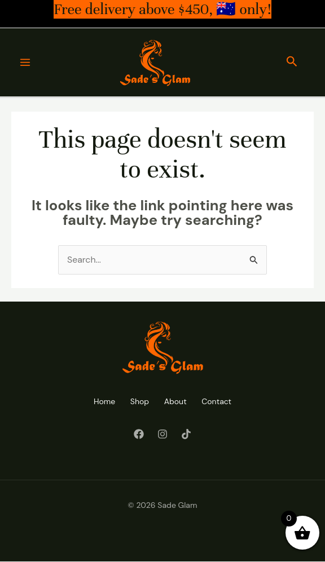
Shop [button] (138, 402)
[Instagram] (162, 434)
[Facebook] (139, 434)
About (176, 402)
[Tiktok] (186, 434)
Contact (221, 402)
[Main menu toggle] (25, 63)
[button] (292, 63)
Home (100, 402)
